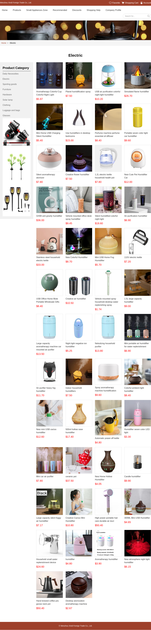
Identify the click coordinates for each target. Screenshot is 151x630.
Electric (6, 79)
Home (5, 10)
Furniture (7, 89)
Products (17, 10)
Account (145, 2)
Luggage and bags (11, 110)
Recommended (60, 10)
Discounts (76, 10)
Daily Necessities (11, 74)
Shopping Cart (130, 2)
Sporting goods (10, 84)
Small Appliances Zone (37, 10)
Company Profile (113, 10)
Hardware (7, 95)
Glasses (6, 116)
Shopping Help (93, 10)
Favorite (114, 2)
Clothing (6, 105)
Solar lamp (8, 100)
